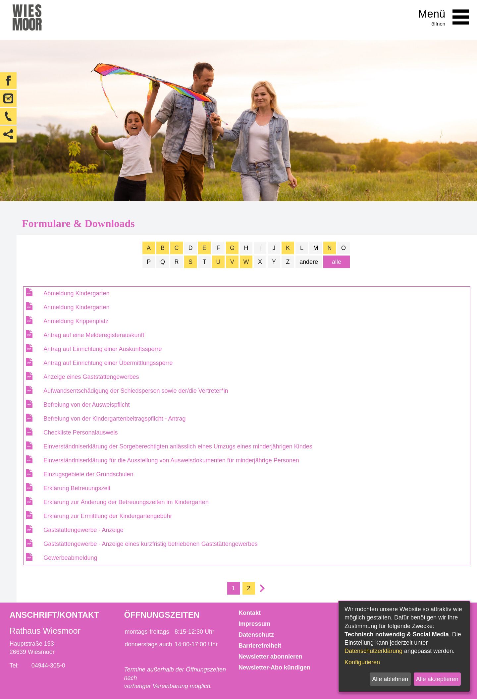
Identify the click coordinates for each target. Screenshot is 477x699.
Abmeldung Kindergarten (76, 293)
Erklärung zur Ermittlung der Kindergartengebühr (107, 516)
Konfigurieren (362, 662)
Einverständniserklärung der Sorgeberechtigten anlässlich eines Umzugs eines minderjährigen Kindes (177, 446)
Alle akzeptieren (437, 679)
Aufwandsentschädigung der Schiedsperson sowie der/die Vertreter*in (135, 390)
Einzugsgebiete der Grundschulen (88, 474)
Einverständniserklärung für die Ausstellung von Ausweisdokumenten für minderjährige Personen (171, 460)
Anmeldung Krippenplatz (75, 321)
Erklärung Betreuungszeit (76, 488)
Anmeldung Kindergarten (76, 307)
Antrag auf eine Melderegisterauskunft (93, 335)
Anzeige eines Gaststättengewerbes (91, 377)
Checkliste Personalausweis (80, 432)
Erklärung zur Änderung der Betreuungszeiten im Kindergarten (125, 502)
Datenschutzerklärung (373, 651)
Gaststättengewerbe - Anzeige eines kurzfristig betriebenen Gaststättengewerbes (150, 544)
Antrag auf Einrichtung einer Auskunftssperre (102, 349)
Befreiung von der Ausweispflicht (86, 404)
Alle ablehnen (390, 679)
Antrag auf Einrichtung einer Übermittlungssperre (108, 363)
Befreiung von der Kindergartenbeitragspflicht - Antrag (114, 418)
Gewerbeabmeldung (70, 557)
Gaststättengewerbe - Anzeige (83, 530)
